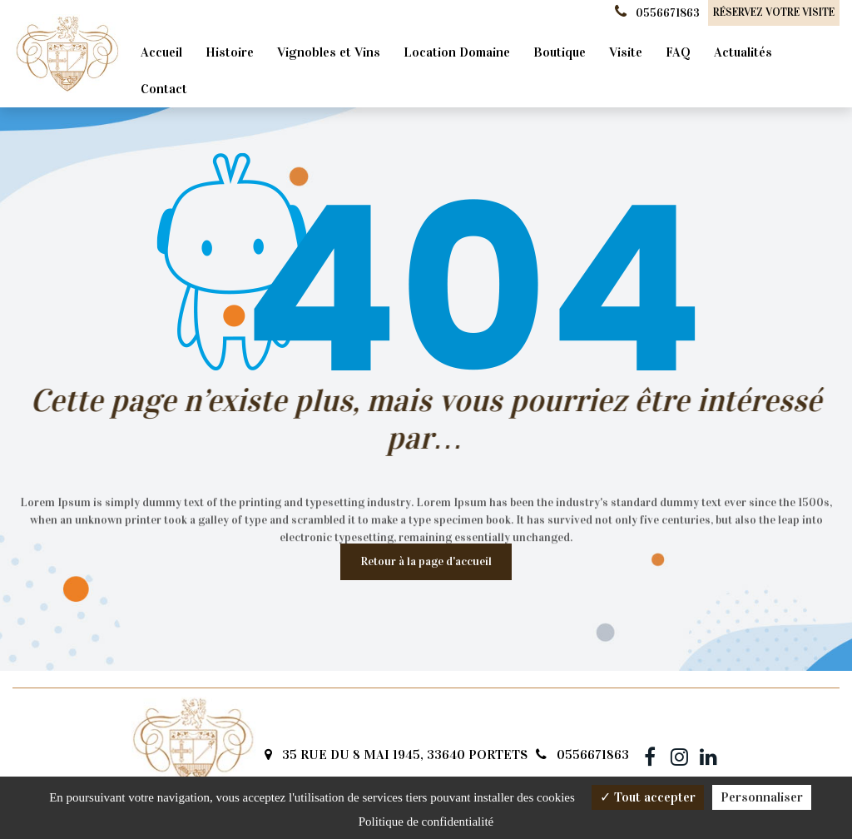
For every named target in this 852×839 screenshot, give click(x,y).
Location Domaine (457, 52)
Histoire (230, 52)
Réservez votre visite (774, 12)
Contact (164, 89)
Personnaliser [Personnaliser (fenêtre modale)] (762, 797)
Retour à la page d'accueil (426, 561)
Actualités (743, 52)
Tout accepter (648, 797)
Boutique (559, 52)
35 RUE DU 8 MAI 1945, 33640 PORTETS (396, 754)
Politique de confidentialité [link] (426, 821)
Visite (625, 52)
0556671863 (582, 754)
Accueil (161, 52)
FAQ (678, 52)
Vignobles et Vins (328, 52)
